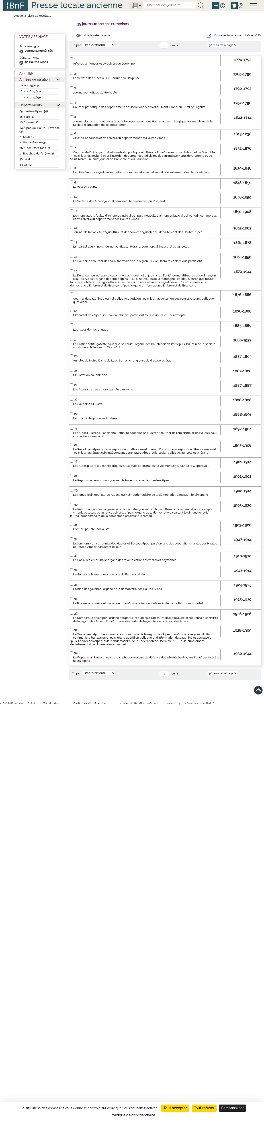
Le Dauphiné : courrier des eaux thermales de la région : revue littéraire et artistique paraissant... (138, 261)
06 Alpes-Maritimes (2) (34, 148)
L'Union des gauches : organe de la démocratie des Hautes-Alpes (117, 589)
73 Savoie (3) (27, 136)
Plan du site (51, 703)
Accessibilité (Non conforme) (139, 703)
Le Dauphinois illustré (88, 404)
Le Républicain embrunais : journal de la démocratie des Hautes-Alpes (121, 480)
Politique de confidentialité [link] (133, 1115)
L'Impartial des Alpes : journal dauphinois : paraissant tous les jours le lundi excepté (129, 315)
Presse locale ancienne (77, 5)
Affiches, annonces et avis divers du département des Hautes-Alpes (119, 138)
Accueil (19, 15)
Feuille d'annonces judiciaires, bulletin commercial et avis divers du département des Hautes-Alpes (141, 172)
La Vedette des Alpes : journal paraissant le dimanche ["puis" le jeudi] (119, 201)
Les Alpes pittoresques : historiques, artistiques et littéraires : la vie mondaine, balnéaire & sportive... (141, 465)
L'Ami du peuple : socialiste (91, 529)
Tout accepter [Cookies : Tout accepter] (175, 1108)
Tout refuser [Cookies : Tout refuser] (204, 1108)
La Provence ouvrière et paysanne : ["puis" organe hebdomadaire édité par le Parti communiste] (138, 603)
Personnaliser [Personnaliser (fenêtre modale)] (232, 1108)
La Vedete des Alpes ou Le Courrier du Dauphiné (106, 78)
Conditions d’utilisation (90, 703)
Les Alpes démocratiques (90, 329)
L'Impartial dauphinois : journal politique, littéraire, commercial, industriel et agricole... (131, 246)
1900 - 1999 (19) (30, 97)
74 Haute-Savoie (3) (32, 142)
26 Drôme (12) (28, 122)
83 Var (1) (25, 164)
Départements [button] (30, 105)
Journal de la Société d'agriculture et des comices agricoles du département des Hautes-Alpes (137, 232)
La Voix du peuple (85, 186)
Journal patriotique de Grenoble (95, 92)
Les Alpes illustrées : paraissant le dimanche (103, 389)
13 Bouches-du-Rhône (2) (36, 153)
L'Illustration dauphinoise (90, 375)
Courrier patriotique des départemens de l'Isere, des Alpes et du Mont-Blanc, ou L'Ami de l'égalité (139, 107)
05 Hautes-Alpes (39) (33, 111)
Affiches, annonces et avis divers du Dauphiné (104, 63)
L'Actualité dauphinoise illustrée (95, 418)
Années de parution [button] (34, 79)
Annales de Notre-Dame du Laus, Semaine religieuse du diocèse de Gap (122, 360)
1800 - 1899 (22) (30, 91)
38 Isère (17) (27, 116)
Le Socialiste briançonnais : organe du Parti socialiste (109, 574)
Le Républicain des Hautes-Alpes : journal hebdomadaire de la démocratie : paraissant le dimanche (140, 494)
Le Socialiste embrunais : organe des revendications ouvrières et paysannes (124, 560)
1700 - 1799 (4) (29, 85)
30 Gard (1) (26, 159)
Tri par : (77, 45)
